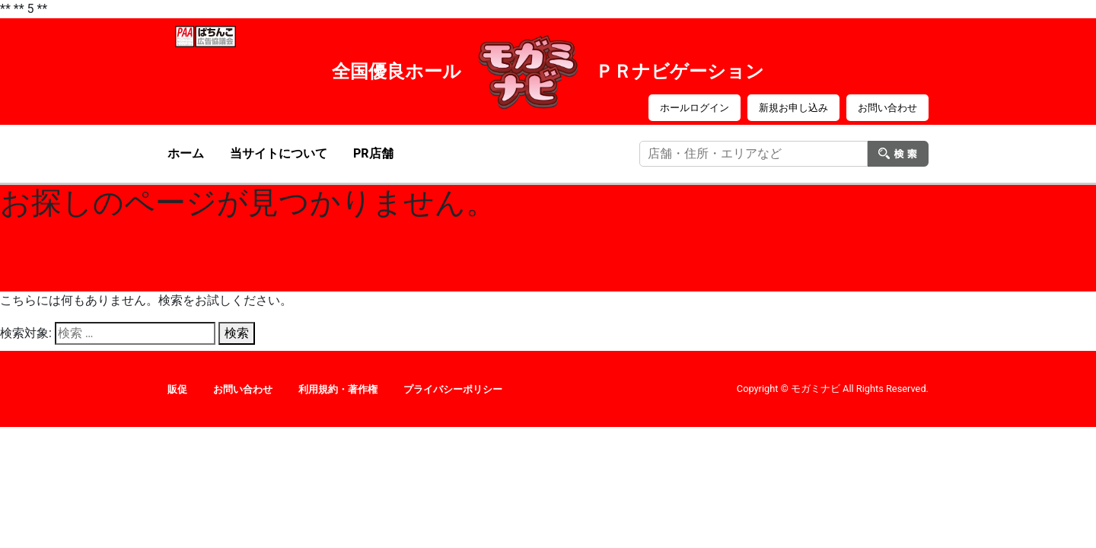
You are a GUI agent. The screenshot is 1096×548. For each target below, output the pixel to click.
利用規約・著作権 (338, 389)
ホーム (185, 153)
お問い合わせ (887, 107)
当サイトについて (278, 153)
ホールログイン (694, 107)
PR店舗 (373, 153)
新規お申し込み (793, 107)
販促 (177, 389)
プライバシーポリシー (452, 389)
